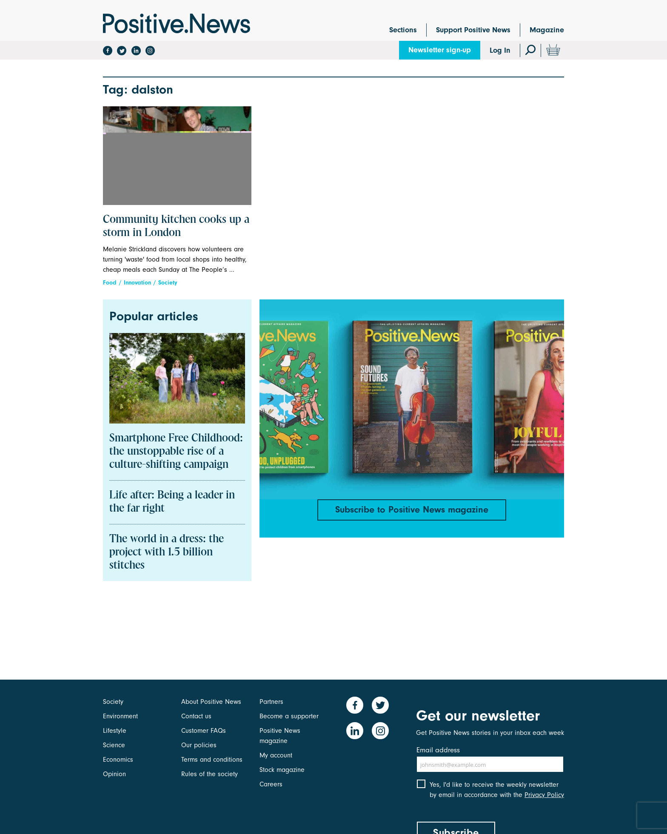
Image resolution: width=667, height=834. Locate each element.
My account (275, 755)
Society (167, 282)
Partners (271, 702)
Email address (438, 750)
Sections (403, 30)
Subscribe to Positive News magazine (411, 509)
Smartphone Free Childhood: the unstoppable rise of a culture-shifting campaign (176, 451)
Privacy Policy (544, 795)
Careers (270, 784)
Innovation (137, 282)
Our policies (199, 745)
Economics (118, 759)
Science (114, 745)
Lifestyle (114, 730)
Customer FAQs (203, 730)
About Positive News (211, 702)
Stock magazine (282, 770)
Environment (120, 716)
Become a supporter (289, 716)
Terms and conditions (211, 759)
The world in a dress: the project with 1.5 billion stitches (166, 552)
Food (110, 282)
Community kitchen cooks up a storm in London (176, 226)
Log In (500, 50)
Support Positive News (473, 30)
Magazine (547, 30)
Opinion (114, 774)
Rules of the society (209, 774)
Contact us (196, 716)
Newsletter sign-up (439, 50)
